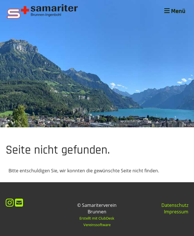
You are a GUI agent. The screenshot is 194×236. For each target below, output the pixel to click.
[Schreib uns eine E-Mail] (19, 202)
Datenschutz (174, 205)
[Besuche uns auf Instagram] (10, 202)
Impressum (176, 212)
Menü (174, 11)
